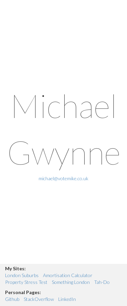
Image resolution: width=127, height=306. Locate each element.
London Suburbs (22, 275)
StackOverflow (39, 299)
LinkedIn (67, 299)
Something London (71, 282)
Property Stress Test (26, 282)
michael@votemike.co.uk (63, 178)
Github (12, 299)
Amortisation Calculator (67, 275)
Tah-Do (102, 282)
